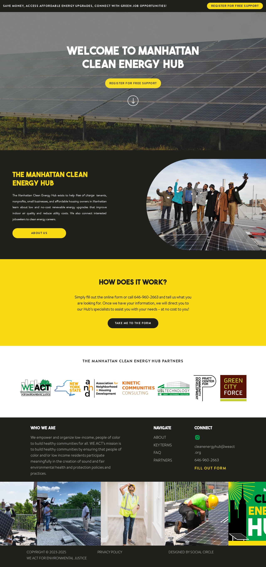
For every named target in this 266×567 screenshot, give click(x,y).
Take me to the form (133, 323)
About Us (39, 233)
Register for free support (235, 6)
